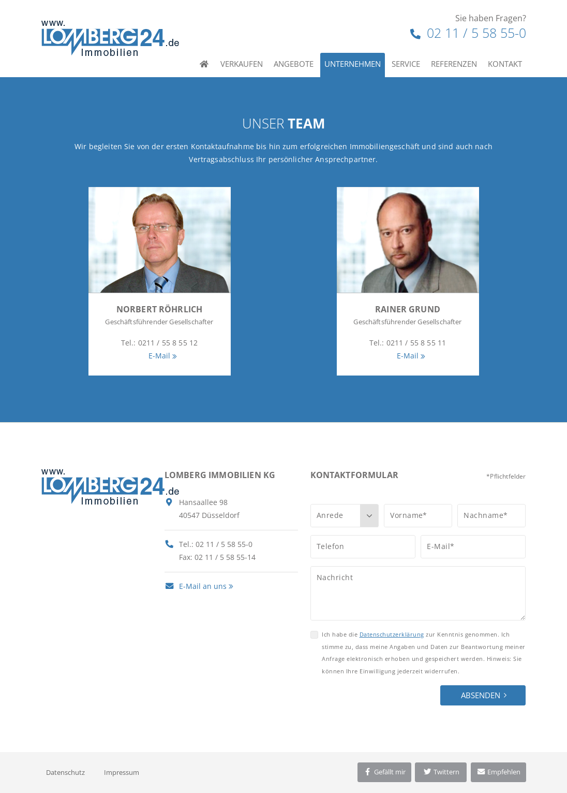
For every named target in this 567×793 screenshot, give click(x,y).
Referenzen (454, 64)
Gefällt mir (384, 771)
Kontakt (505, 64)
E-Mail (159, 356)
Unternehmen (352, 64)
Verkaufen (241, 64)
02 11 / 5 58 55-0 (468, 32)
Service (406, 64)
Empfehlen (498, 771)
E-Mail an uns (196, 586)
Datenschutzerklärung (392, 634)
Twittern (441, 771)
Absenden (480, 695)
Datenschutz (65, 772)
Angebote (294, 64)
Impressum (121, 772)
